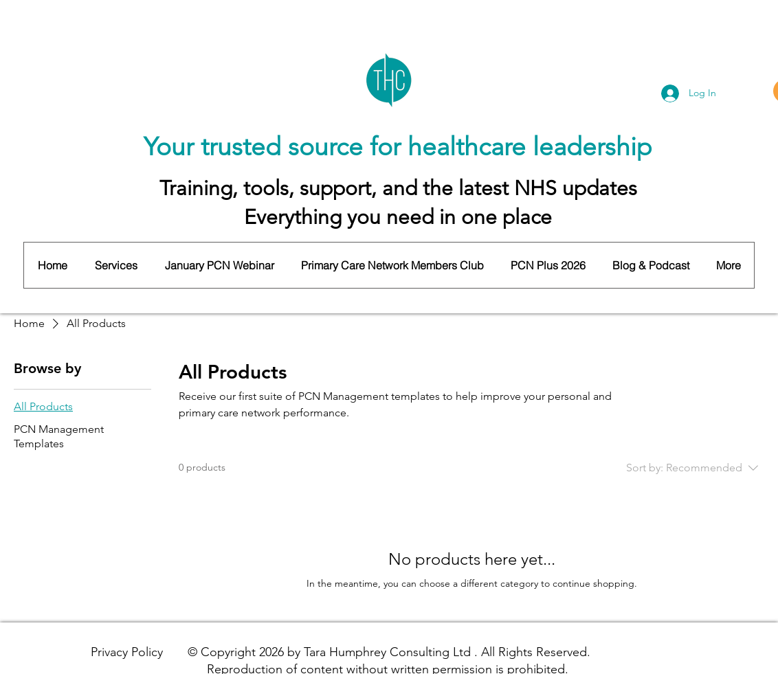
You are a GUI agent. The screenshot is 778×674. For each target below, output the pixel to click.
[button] (115, 265)
